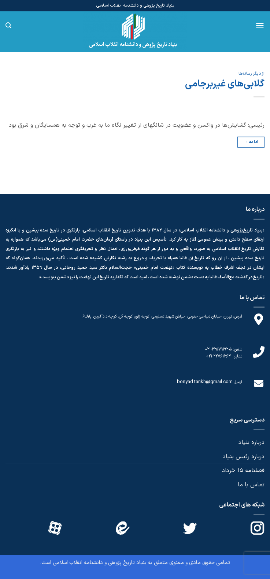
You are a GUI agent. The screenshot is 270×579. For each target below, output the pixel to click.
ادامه (251, 142)
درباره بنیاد (251, 442)
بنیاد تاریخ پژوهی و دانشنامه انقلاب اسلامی (100, 563)
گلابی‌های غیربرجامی (225, 84)
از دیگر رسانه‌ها (251, 74)
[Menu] (260, 25)
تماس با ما (251, 484)
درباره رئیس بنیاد (244, 456)
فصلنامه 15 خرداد (243, 470)
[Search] (8, 25)
